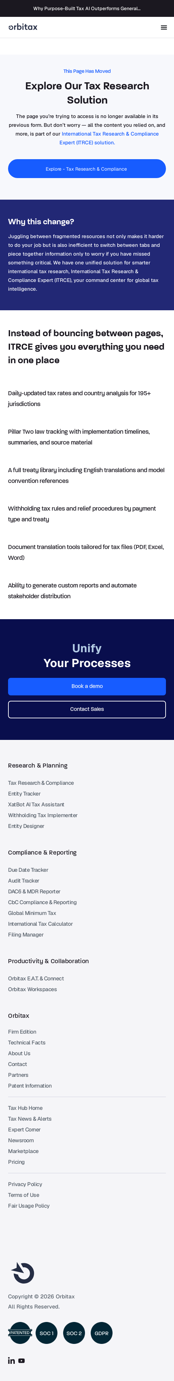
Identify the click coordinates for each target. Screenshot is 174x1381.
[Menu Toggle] (164, 27)
